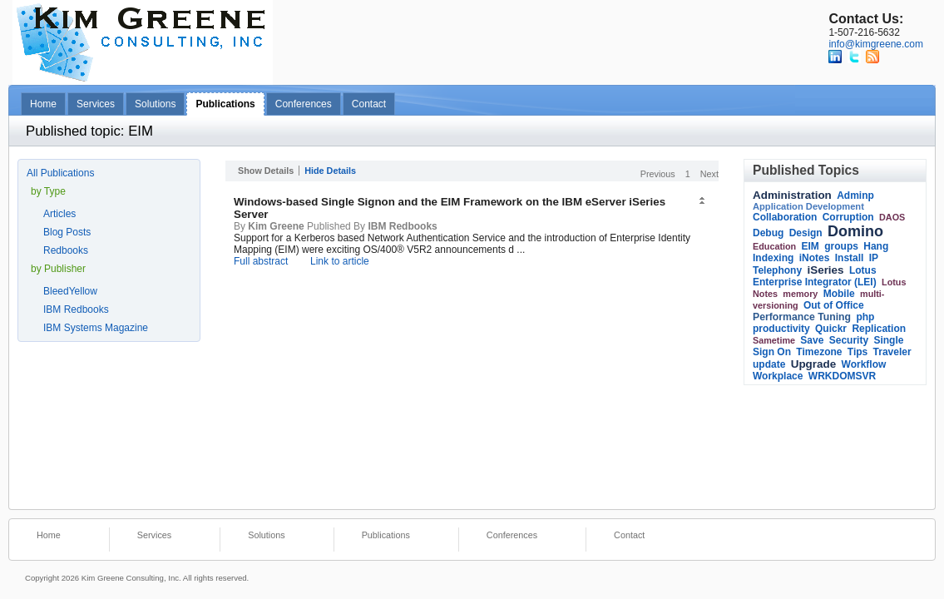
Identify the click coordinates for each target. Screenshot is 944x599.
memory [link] (800, 294)
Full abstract (261, 261)
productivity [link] (781, 328)
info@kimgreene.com (875, 44)
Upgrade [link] (814, 364)
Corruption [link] (848, 217)
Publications (225, 104)
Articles (59, 214)
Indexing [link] (773, 258)
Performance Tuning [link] (802, 317)
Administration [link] (792, 195)
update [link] (769, 364)
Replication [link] (879, 328)
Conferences (303, 104)
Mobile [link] (839, 294)
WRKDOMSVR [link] (842, 376)
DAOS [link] (892, 217)
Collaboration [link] (785, 217)
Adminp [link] (855, 195)
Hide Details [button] (330, 171)
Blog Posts (67, 232)
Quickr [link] (831, 328)
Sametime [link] (774, 340)
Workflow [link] (864, 364)
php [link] (865, 317)
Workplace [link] (778, 376)
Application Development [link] (808, 206)
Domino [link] (855, 231)
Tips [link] (857, 352)
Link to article (339, 261)
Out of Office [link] (833, 305)
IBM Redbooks (76, 309)
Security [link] (848, 340)
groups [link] (841, 246)
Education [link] (774, 246)
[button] (703, 201)
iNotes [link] (814, 258)
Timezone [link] (819, 352)
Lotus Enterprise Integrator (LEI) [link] (815, 276)
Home (43, 104)
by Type (48, 191)
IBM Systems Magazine (95, 328)
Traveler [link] (892, 352)
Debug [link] (768, 233)
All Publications (60, 173)
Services (96, 104)
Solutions (155, 104)
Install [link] (849, 258)
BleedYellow (70, 291)
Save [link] (811, 340)
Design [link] (806, 233)
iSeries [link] (825, 270)
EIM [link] (810, 246)
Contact (369, 104)
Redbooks (65, 250)
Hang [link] (875, 246)
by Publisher (58, 269)
